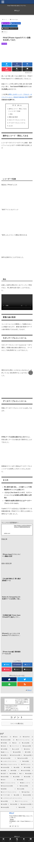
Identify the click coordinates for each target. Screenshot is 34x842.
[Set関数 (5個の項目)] (5, 770)
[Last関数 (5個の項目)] (18, 767)
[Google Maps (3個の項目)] (27, 792)
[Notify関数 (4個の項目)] (29, 773)
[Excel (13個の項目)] (16, 743)
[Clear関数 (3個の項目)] (4, 804)
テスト (4, 31)
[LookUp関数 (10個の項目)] (27, 743)
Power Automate (15, 23)
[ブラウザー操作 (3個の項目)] (6, 795)
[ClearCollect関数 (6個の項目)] (8, 758)
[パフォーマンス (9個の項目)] (15, 746)
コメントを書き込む (17, 723)
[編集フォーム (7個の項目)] (6, 752)
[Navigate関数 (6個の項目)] (28, 755)
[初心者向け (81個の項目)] (6, 737)
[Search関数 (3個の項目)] (7, 801)
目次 (14, 105)
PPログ (11, 813)
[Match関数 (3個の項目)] (26, 807)
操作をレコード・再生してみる (18, 109)
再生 (11, 114)
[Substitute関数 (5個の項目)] (6, 767)
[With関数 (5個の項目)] (15, 770)
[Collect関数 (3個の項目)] (15, 804)
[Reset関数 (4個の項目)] (25, 779)
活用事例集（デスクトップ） (10, 28)
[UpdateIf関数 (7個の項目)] (18, 752)
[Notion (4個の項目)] (8, 779)
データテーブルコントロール (17, 123)
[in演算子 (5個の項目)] (4, 773)
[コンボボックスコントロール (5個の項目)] (10, 761)
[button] (17, 69)
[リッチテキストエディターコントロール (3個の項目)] (17, 798)
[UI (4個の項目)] (21, 773)
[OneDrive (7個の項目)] (28, 749)
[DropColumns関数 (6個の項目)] (25, 758)
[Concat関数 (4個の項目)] (25, 789)
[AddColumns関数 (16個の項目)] (7, 740)
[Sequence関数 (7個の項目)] (28, 746)
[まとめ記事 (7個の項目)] (17, 749)
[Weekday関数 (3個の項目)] (9, 807)
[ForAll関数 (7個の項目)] (5, 749)
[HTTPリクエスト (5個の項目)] (27, 764)
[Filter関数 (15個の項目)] (5, 743)
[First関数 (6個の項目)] (29, 752)
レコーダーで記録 (15, 111)
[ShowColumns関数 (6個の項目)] (16, 755)
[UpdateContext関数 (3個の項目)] (27, 804)
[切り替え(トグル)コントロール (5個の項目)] (10, 764)
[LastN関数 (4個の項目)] (17, 776)
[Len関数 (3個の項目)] (17, 795)
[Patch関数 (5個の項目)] (28, 761)
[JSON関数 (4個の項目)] (13, 773)
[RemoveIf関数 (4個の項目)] (26, 786)
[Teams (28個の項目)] (17, 737)
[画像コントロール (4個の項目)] (26, 783)
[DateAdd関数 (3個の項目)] (28, 795)
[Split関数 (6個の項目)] (4, 755)
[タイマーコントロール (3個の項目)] (24, 801)
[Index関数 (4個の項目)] (28, 776)
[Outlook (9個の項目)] (4, 746)
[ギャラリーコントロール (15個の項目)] (24, 740)
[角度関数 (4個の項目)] (8, 789)
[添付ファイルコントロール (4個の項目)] (9, 783)
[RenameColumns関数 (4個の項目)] (9, 786)
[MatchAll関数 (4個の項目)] (6, 776)
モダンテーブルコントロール (17, 120)
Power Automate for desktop (9, 25)
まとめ (11, 125)
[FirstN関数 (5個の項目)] (28, 767)
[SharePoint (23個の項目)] (28, 737)
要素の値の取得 (13, 117)
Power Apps (5, 23)
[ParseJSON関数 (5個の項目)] (27, 770)
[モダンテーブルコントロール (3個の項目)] (10, 792)
